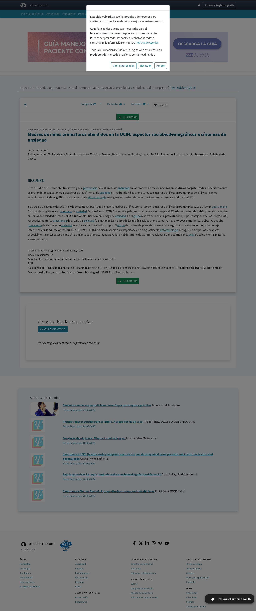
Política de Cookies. (147, 42)
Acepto (161, 65)
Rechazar (145, 65)
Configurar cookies (124, 65)
